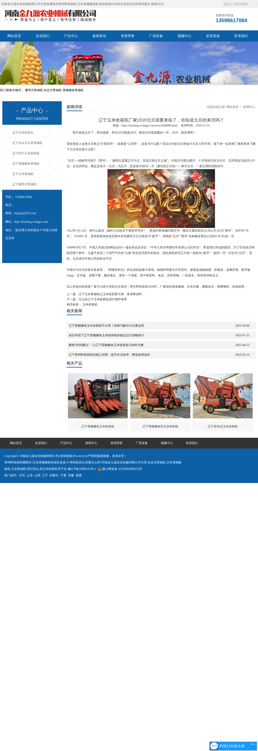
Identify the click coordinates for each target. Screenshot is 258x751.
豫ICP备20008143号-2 (82, 469)
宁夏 (63, 475)
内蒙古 (54, 475)
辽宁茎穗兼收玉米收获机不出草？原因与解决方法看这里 (106, 325)
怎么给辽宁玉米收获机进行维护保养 (103, 299)
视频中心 (184, 36)
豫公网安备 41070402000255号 (120, 469)
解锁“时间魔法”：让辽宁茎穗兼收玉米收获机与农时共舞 (106, 345)
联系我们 (241, 36)
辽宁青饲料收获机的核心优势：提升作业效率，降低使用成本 (109, 354)
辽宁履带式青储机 (24, 184)
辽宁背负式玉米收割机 (223, 426)
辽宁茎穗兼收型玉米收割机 (160, 426)
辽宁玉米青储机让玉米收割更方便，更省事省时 (110, 294)
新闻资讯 (99, 36)
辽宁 (45, 475)
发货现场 (213, 36)
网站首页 (14, 36)
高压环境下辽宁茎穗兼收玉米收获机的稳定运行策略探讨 (106, 335)
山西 (37, 475)
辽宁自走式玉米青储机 (27, 143)
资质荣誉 (128, 36)
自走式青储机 (53, 90)
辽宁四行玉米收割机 (26, 153)
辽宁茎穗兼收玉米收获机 (97, 426)
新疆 (79, 475)
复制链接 (66, 456)
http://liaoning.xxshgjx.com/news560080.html (149, 125)
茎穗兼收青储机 (73, 90)
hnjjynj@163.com (25, 213)
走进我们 (42, 36)
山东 (30, 475)
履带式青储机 (34, 90)
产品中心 (71, 36)
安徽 (71, 475)
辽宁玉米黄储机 (23, 174)
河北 (22, 475)
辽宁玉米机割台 (23, 132)
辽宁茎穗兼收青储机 (26, 163)
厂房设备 (156, 36)
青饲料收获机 (67, 4)
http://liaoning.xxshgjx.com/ (31, 221)
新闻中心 (249, 107)
